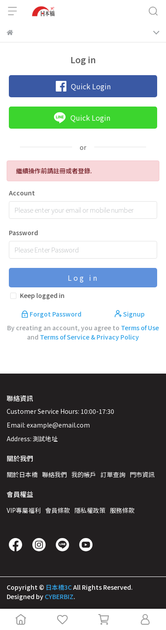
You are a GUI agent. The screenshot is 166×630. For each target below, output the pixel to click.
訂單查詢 (112, 474)
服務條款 (122, 510)
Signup (130, 313)
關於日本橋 (22, 474)
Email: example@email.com (48, 424)
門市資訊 (142, 474)
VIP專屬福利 (24, 510)
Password (23, 232)
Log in (83, 277)
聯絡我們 (54, 474)
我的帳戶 (83, 474)
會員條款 (57, 510)
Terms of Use (140, 327)
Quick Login (83, 86)
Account (22, 192)
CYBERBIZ (59, 596)
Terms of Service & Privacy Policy (89, 336)
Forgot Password (52, 313)
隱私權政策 (89, 510)
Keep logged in (42, 295)
